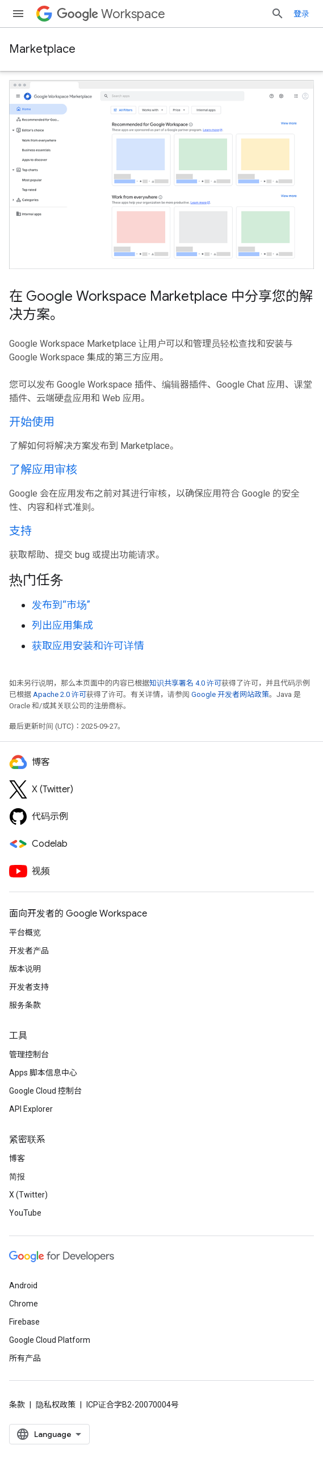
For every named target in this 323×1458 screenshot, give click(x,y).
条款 (17, 1404)
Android (23, 1285)
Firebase (24, 1321)
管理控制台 (29, 1054)
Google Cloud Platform (49, 1339)
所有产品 (25, 1358)
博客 (17, 1158)
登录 (301, 13)
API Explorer (31, 1109)
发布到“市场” (61, 605)
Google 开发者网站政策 (230, 694)
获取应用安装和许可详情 (88, 646)
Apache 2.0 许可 (59, 694)
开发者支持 (29, 986)
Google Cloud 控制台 (45, 1090)
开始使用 (31, 422)
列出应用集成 (62, 625)
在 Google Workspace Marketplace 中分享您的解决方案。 (161, 305)
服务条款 (25, 1005)
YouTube (25, 1212)
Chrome (23, 1303)
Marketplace (42, 49)
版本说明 (25, 968)
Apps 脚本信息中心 (43, 1072)
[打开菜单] (18, 13)
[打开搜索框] (277, 13)
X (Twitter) (28, 1194)
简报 (17, 1176)
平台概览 (25, 932)
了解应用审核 (43, 470)
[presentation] (161, 580)
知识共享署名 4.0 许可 (185, 683)
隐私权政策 (55, 1404)
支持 (20, 531)
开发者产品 (29, 950)
